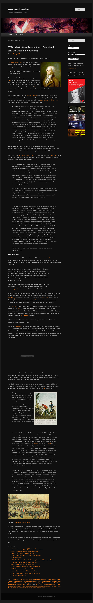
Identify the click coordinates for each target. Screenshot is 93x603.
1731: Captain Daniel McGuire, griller (22, 553)
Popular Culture (42, 583)
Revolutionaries (12, 584)
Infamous (47, 581)
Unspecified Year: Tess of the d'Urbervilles (24, 571)
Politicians (34, 583)
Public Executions (55, 583)
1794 (36, 584)
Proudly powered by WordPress (46, 596)
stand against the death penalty (49, 100)
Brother (36, 443)
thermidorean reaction (39, 587)
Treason (28, 584)
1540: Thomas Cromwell (18, 575)
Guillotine (29, 581)
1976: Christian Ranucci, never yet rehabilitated (25, 566)
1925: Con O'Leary (17, 558)
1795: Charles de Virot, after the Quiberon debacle (26, 555)
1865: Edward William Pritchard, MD (22, 569)
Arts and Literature (25, 579)
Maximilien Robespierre (15, 62)
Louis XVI (53, 155)
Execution (15, 581)
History (43, 581)
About (16, 34)
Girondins (45, 298)
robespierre (20, 587)
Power (48, 583)
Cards (22, 34)
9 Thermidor (18, 326)
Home (10, 34)
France (25, 581)
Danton (37, 300)
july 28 (38, 586)
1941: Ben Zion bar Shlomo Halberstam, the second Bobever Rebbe (32, 560)
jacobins (33, 586)
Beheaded (33, 579)
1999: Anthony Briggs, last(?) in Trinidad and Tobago (27, 549)
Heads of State (36, 581)
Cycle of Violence (51, 579)
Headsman (24, 54)
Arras (9, 80)
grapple (16, 289)
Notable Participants (26, 583)
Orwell (48, 258)
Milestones (17, 583)
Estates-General (32, 95)
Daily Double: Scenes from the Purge (22, 564)
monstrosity (11, 298)
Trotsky (20, 308)
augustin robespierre (43, 584)
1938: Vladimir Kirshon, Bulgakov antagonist (24, 562)
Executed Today (18, 9)
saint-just (25, 587)
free (44, 388)
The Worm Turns (21, 584)
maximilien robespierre (51, 586)
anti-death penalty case (26, 155)
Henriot (48, 443)
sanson (31, 587)
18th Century (16, 579)
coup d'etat (52, 584)
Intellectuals (54, 581)
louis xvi (42, 586)
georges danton (26, 586)
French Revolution (17, 586)
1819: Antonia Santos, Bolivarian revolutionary (25, 551)
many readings (24, 315)
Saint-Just (37, 87)
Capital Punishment (41, 579)
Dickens (14, 306)
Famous (20, 581)
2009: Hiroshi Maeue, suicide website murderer (25, 573)
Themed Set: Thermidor (22, 522)
